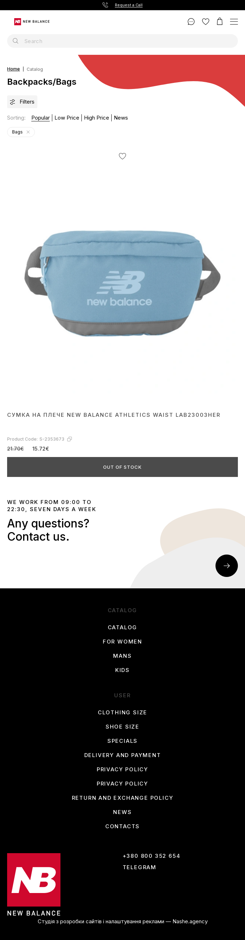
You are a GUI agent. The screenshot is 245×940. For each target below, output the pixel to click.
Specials (122, 741)
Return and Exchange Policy (123, 798)
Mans (122, 656)
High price (96, 117)
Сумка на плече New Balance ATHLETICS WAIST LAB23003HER (113, 414)
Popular (40, 117)
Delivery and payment (122, 755)
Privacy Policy (122, 769)
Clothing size (122, 712)
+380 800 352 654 (152, 856)
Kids (122, 670)
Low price (66, 117)
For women (122, 642)
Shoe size (122, 727)
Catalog (123, 627)
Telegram (139, 867)
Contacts (122, 826)
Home (13, 69)
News (121, 117)
